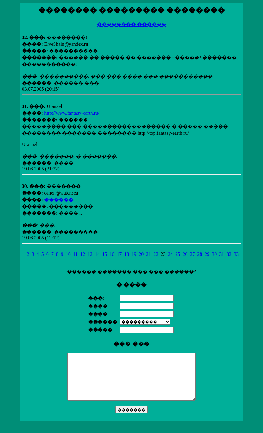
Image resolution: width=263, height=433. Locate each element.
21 (148, 254)
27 (192, 254)
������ (58, 199)
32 (228, 254)
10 (68, 254)
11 (75, 254)
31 (221, 254)
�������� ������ (131, 24)
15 (104, 254)
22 (155, 254)
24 (170, 254)
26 (185, 254)
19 (133, 254)
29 (206, 254)
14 (97, 254)
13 (89, 254)
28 (199, 254)
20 (141, 254)
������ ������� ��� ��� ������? (131, 346)
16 (111, 254)
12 (82, 254)
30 (214, 254)
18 (126, 254)
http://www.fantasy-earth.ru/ (71, 113)
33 (236, 254)
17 (119, 254)
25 (177, 254)
